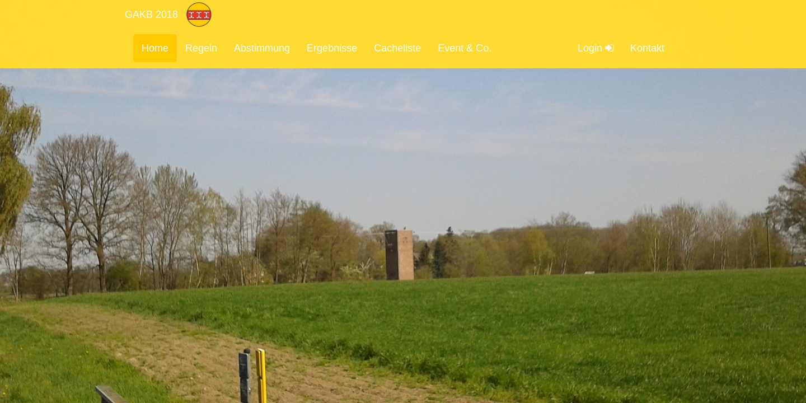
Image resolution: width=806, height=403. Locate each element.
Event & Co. (464, 48)
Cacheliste (397, 48)
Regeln (201, 48)
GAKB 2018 (151, 14)
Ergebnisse (332, 48)
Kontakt (647, 48)
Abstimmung (262, 48)
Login (595, 48)
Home (155, 48)
